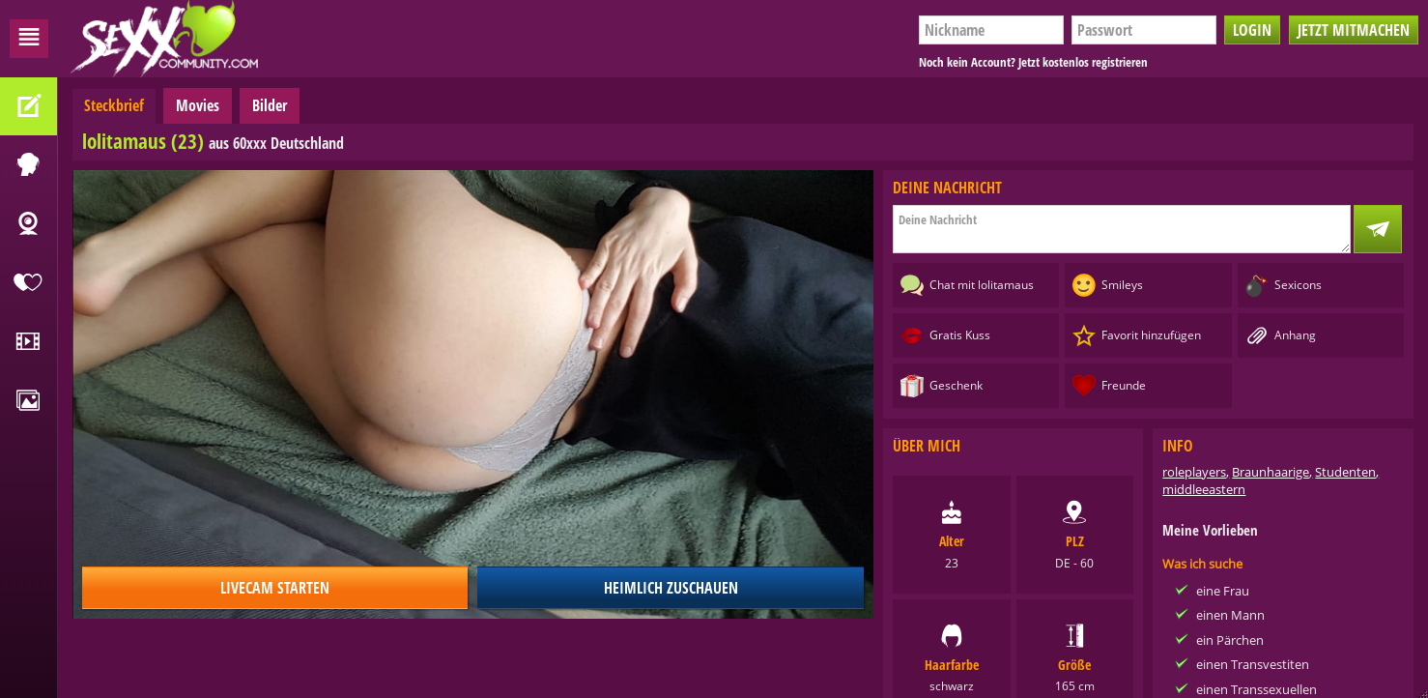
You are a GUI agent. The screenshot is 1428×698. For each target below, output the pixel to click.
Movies (197, 105)
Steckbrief (114, 105)
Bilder (269, 105)
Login (1252, 30)
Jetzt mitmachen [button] (1354, 30)
